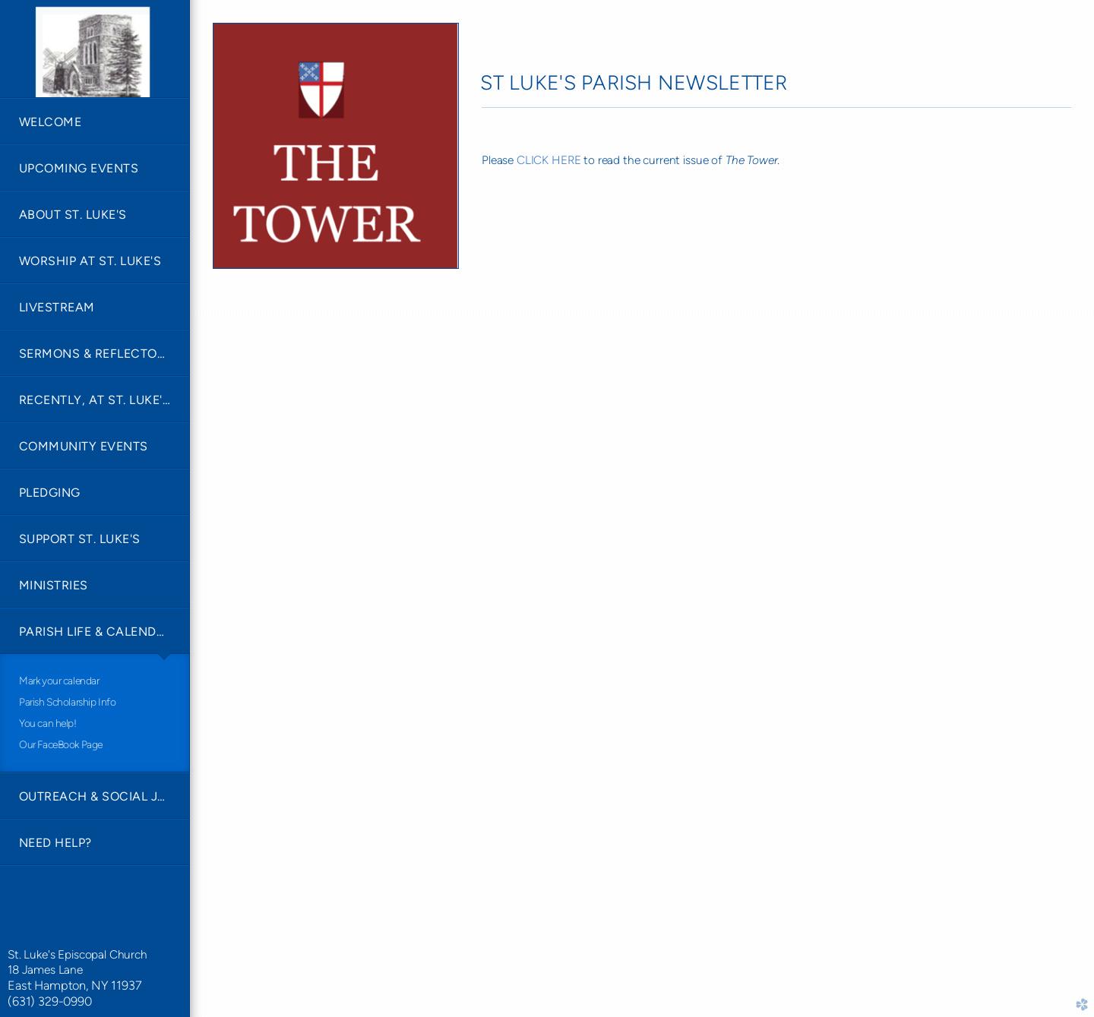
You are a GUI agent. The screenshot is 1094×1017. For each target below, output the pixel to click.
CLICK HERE (548, 160)
